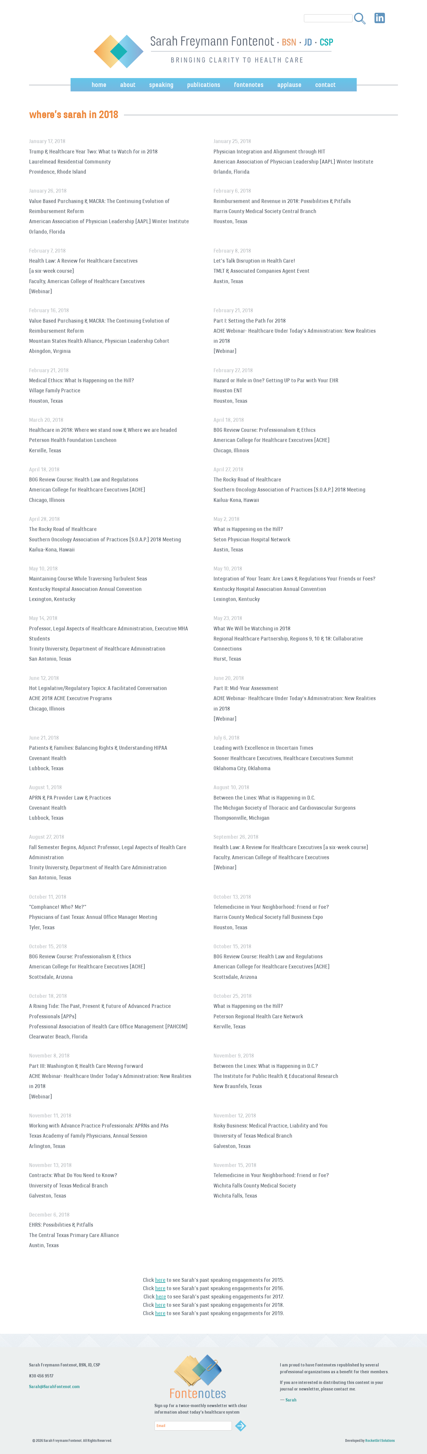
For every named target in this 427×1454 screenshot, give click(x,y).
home (99, 84)
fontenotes (249, 84)
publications (203, 84)
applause (289, 84)
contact (325, 84)
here (160, 1280)
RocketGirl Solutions (380, 1441)
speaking (161, 84)
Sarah (291, 1399)
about (128, 84)
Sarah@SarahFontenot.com (54, 1386)
